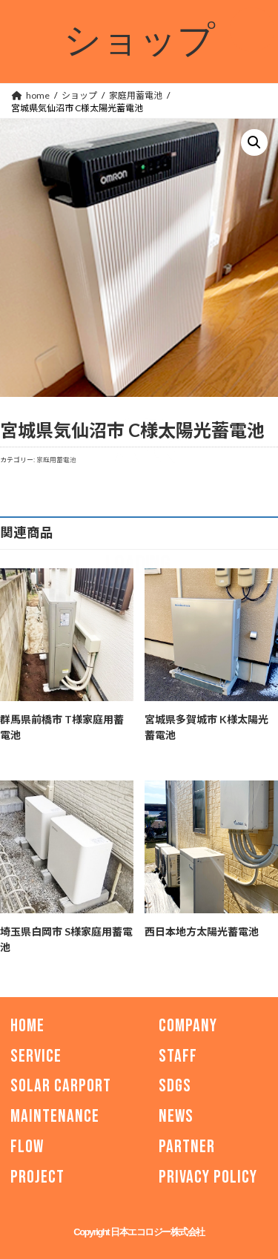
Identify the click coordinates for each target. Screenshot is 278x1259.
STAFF (178, 1056)
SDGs (175, 1086)
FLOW (27, 1146)
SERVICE (36, 1056)
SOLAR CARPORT (60, 1086)
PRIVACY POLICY (208, 1177)
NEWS (176, 1116)
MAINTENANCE (54, 1116)
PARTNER (187, 1146)
